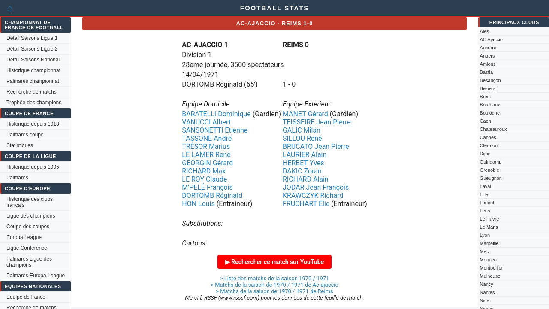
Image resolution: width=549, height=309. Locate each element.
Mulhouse (490, 276)
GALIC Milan (301, 130)
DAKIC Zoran (302, 171)
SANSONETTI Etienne (214, 130)
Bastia (486, 72)
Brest (485, 96)
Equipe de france (25, 297)
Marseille (489, 243)
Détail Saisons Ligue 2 (31, 49)
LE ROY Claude (204, 179)
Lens (485, 210)
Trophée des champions (33, 103)
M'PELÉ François (207, 187)
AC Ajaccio (491, 39)
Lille (484, 194)
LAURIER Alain (304, 155)
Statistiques (19, 145)
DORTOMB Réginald (212, 195)
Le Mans (489, 227)
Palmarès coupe (25, 135)
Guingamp (491, 161)
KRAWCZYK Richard (313, 195)
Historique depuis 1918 (32, 124)
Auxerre (488, 47)
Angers (487, 55)
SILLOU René (302, 138)
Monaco (488, 259)
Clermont (489, 145)
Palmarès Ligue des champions (29, 262)
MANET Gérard (305, 114)
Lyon (485, 235)
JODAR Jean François (316, 187)
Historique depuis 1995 (32, 167)
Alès (484, 31)
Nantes (487, 292)
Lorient (487, 202)
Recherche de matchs (31, 92)
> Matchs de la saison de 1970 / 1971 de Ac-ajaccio (274, 285)
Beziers (488, 88)
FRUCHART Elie (306, 204)
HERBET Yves (303, 163)
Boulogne (490, 112)
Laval (485, 186)
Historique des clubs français (29, 202)
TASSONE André (207, 138)
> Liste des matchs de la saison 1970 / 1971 (274, 278)
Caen (485, 121)
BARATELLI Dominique (216, 114)
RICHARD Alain (306, 179)
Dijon (485, 153)
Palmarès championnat (32, 81)
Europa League (24, 237)
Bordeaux (490, 104)
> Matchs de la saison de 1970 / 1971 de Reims (274, 291)
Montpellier (491, 267)
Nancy (486, 284)
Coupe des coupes (27, 227)
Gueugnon (491, 178)
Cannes (488, 137)
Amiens (488, 64)
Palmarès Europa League (35, 276)
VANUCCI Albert (206, 122)
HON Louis (198, 204)
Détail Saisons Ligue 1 (31, 38)
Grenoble (489, 170)
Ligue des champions (30, 216)
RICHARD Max (204, 171)
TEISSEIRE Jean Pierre (317, 122)
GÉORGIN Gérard (207, 163)
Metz (485, 251)
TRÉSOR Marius (206, 146)
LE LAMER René (206, 155)
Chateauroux (493, 129)
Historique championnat (33, 70)
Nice (484, 300)
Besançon (490, 80)
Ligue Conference (26, 248)
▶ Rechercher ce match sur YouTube (274, 261)
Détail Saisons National (33, 60)
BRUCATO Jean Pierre (316, 146)
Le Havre (489, 218)
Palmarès (17, 178)
